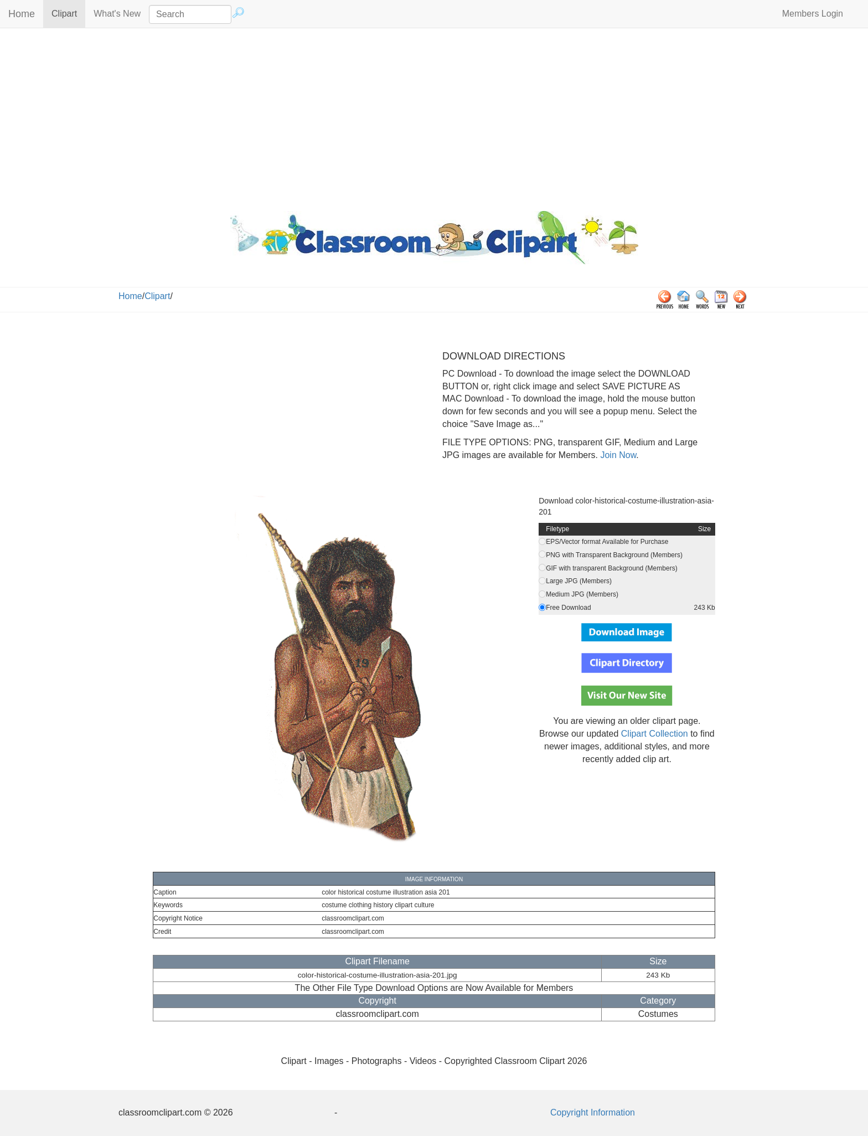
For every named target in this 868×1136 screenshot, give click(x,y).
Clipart (68, 13)
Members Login (812, 13)
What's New (117, 13)
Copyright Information (592, 1112)
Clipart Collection (654, 733)
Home (21, 13)
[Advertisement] (434, 116)
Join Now (617, 455)
